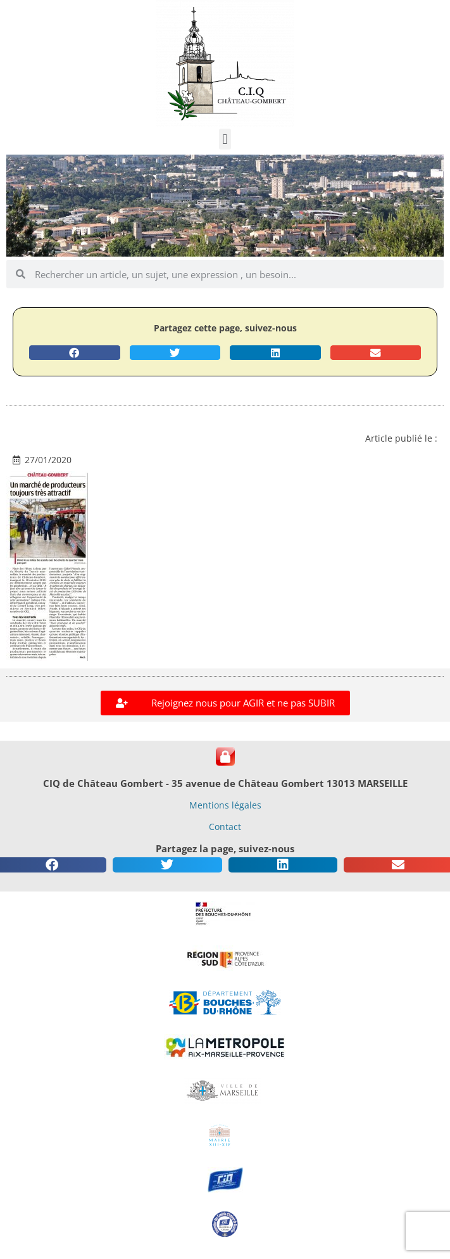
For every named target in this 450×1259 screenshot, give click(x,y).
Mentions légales (225, 805)
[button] (225, 139)
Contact (225, 827)
